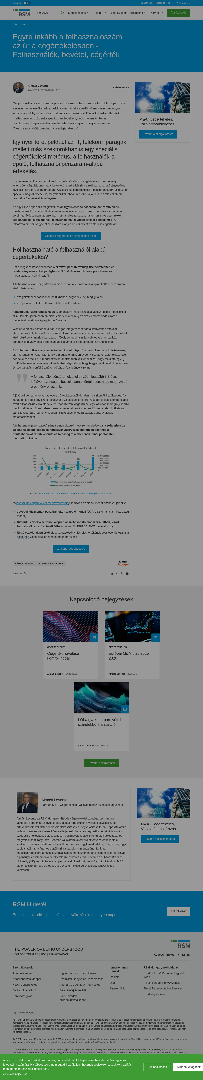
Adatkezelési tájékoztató (15, 1074)
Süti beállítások (157, 1067)
